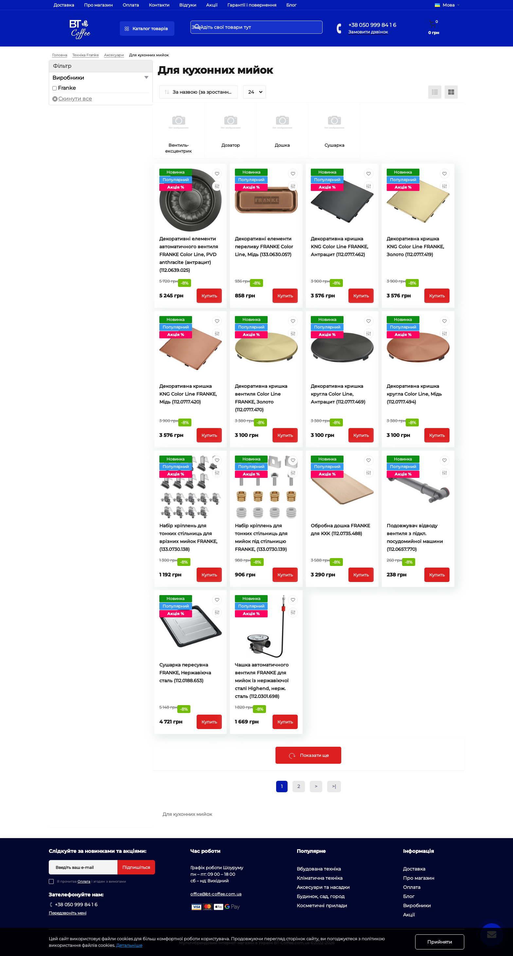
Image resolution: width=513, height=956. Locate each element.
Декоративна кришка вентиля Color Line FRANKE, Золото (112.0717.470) (261, 398)
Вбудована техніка (319, 869)
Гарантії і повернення (251, 5)
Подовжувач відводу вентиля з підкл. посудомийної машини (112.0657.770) (415, 537)
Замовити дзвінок (368, 31)
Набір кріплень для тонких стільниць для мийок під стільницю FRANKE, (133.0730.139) (261, 537)
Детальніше (129, 945)
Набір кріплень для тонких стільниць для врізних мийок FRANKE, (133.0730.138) (188, 537)
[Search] (197, 27)
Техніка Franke (85, 55)
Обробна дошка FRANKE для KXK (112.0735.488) (340, 529)
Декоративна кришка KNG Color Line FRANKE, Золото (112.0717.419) (415, 246)
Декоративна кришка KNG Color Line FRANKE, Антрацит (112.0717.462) (339, 246)
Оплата (131, 5)
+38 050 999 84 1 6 (372, 25)
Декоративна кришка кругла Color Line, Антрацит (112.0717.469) (338, 394)
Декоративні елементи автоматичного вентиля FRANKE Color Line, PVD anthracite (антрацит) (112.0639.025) (188, 254)
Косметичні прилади (322, 906)
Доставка (64, 5)
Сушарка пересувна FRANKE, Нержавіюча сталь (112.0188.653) (185, 673)
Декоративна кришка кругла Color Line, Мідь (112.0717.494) (414, 394)
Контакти (159, 5)
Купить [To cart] (209, 295)
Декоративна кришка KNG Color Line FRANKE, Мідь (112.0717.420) (188, 394)
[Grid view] (451, 92)
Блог (291, 5)
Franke (67, 88)
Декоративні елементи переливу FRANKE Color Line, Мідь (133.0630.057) (264, 246)
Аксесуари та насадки (323, 887)
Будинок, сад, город (321, 896)
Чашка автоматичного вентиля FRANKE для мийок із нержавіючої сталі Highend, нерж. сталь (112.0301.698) (262, 680)
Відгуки (187, 5)
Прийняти (439, 942)
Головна (59, 55)
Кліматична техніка (320, 878)
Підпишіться (136, 867)
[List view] (434, 92)
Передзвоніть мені (67, 912)
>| (334, 786)
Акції (212, 5)
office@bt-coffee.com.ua (215, 893)
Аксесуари (114, 55)
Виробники (417, 906)
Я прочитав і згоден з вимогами (91, 881)
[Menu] (147, 28)
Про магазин (98, 5)
